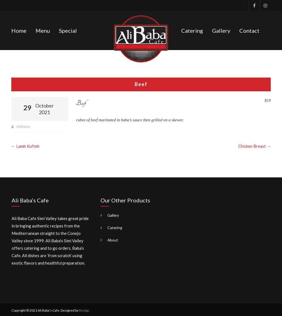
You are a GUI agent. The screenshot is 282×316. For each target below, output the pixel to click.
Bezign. (84, 309)
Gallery (221, 29)
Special (68, 29)
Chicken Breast (254, 144)
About (112, 238)
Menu (43, 29)
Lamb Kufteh (25, 144)
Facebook (254, 5)
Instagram (265, 5)
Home (18, 29)
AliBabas (23, 124)
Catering (192, 29)
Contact (249, 29)
